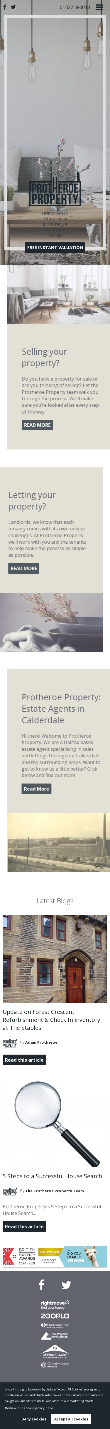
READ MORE (59, 425)
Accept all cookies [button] (71, 1419)
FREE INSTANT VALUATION (55, 247)
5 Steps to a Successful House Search (52, 1176)
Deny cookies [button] (33, 1419)
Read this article (24, 1060)
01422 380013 (75, 7)
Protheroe (41, 1042)
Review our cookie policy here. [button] (29, 1408)
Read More (58, 789)
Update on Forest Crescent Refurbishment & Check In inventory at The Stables (51, 1020)
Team (54, 1191)
